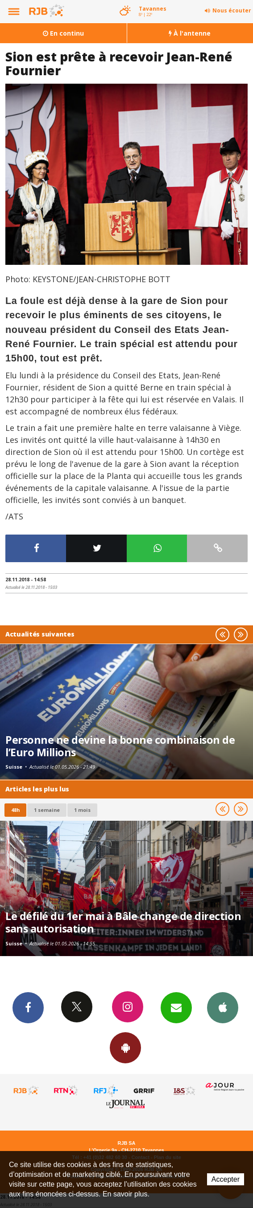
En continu (63, 33)
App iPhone (222, 1007)
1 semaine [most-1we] (47, 810)
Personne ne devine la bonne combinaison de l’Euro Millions (120, 746)
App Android (125, 1047)
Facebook (28, 1007)
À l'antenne (190, 33)
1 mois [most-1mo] (82, 810)
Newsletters (176, 1007)
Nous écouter (231, 10)
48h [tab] (15, 810)
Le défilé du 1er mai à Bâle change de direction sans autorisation (123, 922)
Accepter (226, 1179)
